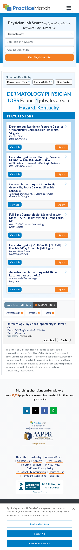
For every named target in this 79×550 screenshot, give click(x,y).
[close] (14, 313)
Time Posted (63, 82)
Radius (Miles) (42, 82)
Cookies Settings (39, 526)
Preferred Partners (30, 464)
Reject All (39, 535)
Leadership (36, 457)
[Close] (73, 510)
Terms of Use (56, 472)
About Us (21, 457)
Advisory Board (53, 457)
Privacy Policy (52, 464)
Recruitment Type (17, 82)
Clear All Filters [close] (45, 304)
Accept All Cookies (39, 545)
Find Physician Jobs (39, 57)
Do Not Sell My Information (31, 472)
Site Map (54, 475)
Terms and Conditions (34, 475)
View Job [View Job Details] (15, 147)
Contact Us (23, 460)
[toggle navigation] (69, 8)
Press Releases (54, 460)
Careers (37, 460)
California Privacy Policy (40, 468)
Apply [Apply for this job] (61, 147)
